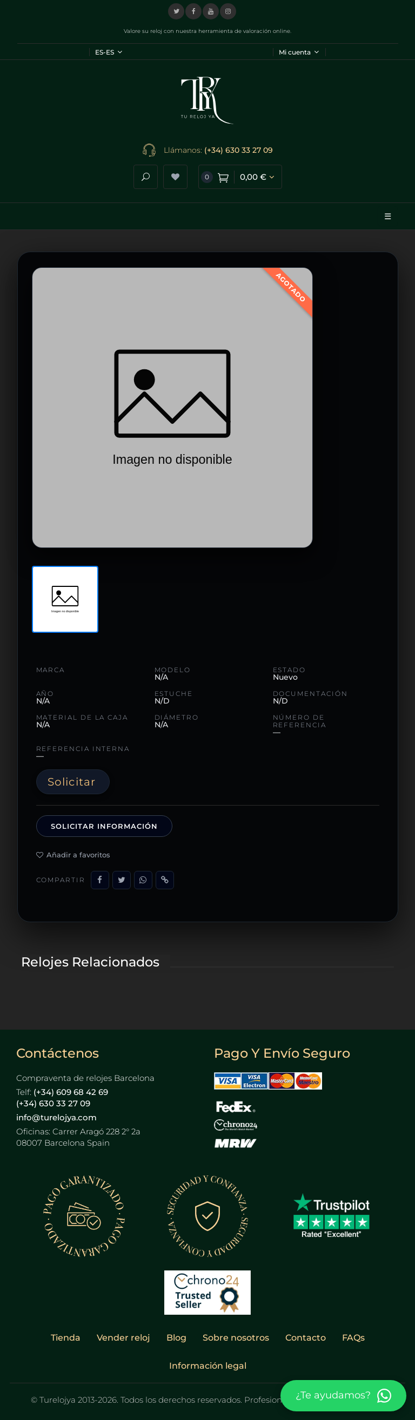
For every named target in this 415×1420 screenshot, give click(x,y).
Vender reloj (123, 1338)
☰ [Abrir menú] (387, 216)
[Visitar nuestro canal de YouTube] (211, 11)
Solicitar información (104, 826)
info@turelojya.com (56, 1117)
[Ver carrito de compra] (240, 177)
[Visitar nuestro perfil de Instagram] (228, 11)
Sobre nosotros (236, 1338)
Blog (176, 1338)
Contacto (305, 1338)
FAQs (353, 1338)
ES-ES (108, 52)
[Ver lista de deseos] (175, 177)
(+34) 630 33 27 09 (238, 150)
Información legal (207, 1366)
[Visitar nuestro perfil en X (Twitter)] (176, 11)
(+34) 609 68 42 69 (71, 1092)
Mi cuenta (299, 52)
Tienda (66, 1338)
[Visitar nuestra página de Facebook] (193, 11)
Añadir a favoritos (73, 854)
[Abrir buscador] (145, 177)
